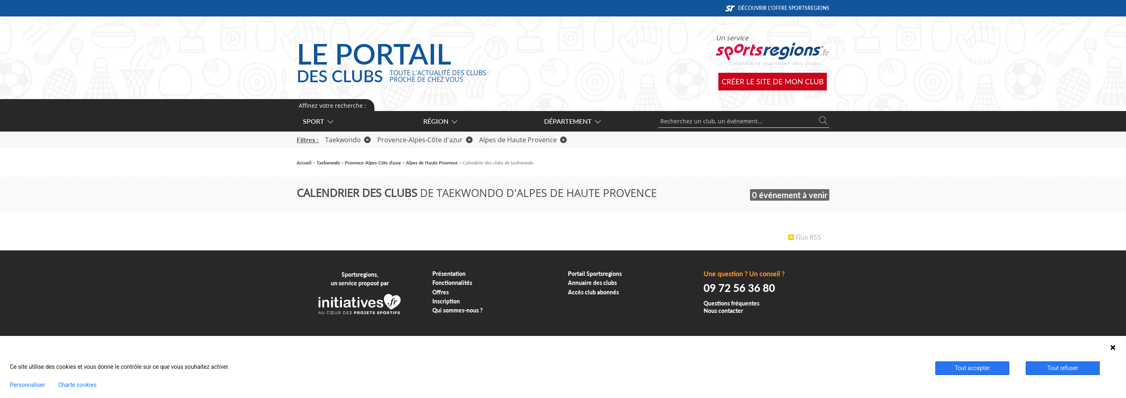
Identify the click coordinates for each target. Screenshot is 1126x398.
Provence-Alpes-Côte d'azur (425, 139)
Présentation (449, 273)
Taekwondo (348, 139)
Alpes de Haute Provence (523, 139)
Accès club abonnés (593, 292)
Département (572, 121)
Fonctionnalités (452, 282)
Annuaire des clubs (592, 282)
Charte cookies (77, 385)
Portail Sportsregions (595, 273)
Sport (317, 121)
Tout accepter (972, 368)
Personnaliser (27, 385)
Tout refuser (1062, 368)
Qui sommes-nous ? (457, 310)
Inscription (446, 301)
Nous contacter (723, 310)
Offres (440, 292)
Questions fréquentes (731, 303)
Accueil (304, 162)
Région (440, 121)
